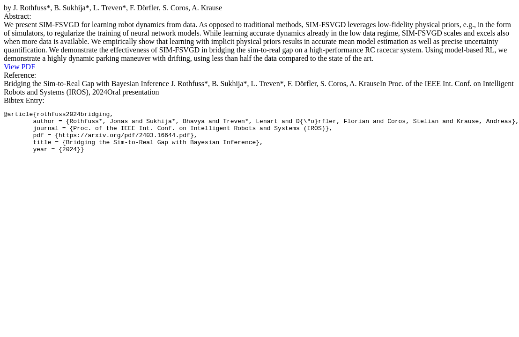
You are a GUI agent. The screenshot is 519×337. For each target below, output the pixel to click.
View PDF (19, 67)
